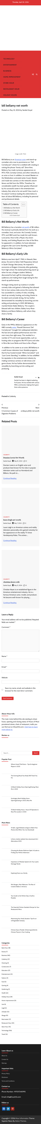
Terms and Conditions (8, 1081)
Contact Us (5, 1059)
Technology (8, 59)
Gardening (5, 989)
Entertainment (10, 65)
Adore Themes (20, 1121)
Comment (6, 627)
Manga (3, 1015)
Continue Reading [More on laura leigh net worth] (9, 540)
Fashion (4, 978)
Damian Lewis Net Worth (13, 457)
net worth (25, 227)
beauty (4, 951)
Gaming (4, 985)
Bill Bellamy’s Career (11, 213)
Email (4, 667)
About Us (4, 1055)
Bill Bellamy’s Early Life (11, 210)
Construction (5, 966)
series (14, 327)
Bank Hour (5, 948)
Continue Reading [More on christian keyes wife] (9, 603)
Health (4, 993)
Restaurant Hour (11, 89)
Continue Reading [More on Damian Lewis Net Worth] (9, 478)
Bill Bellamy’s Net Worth (12, 208)
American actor (20, 159)
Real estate (5, 1019)
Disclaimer (5, 1077)
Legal (3, 1008)
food (3, 982)
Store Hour (8, 83)
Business (7, 71)
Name (4, 656)
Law (3, 1004)
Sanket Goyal (27, 110)
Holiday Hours (10, 95)
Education (5, 970)
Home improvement (12, 77)
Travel (3, 1034)
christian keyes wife (11, 582)
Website (5, 678)
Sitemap (4, 1063)
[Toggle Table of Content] (22, 204)
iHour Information (22, 1118)
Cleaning (4, 963)
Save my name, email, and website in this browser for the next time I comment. (20, 689)
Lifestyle (4, 1012)
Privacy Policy (6, 1073)
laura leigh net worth (12, 520)
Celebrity (12, 396)
